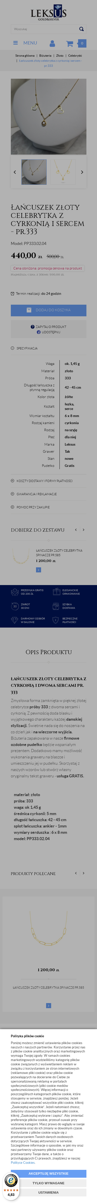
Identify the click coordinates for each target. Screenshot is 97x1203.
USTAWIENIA (48, 1192)
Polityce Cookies (23, 1163)
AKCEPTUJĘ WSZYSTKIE (48, 1173)
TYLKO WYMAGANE (48, 1183)
